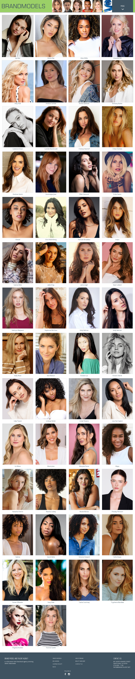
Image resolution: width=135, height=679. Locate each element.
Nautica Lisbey (51, 511)
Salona (17, 556)
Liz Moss (18, 466)
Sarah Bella (51, 556)
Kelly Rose (17, 375)
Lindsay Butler (51, 421)
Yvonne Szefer (51, 647)
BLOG (54, 666)
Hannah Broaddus (84, 239)
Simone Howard (84, 556)
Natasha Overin (17, 511)
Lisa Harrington (117, 421)
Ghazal (17, 239)
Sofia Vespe (117, 556)
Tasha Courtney (84, 602)
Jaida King (50, 285)
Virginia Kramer (17, 647)
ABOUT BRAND (79, 658)
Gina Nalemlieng (51, 239)
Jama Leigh (84, 285)
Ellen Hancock (84, 194)
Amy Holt (18, 103)
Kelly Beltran (84, 330)
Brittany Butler (117, 103)
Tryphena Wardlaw (117, 602)
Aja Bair (17, 58)
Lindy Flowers (84, 421)
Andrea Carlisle (51, 103)
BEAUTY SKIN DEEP (80, 660)
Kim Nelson (51, 375)
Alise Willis (84, 58)
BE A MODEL (56, 660)
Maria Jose (51, 466)
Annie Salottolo (84, 103)
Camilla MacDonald (51, 149)
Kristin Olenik (117, 375)
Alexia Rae (50, 58)
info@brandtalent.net (121, 667)
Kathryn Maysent (18, 330)
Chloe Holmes (117, 149)
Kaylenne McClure (51, 330)
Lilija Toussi (18, 421)
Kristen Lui (84, 375)
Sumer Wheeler (17, 602)
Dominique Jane (51, 194)
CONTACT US (78, 663)
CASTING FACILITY (57, 663)
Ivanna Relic (18, 285)
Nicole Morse (84, 511)
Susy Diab (50, 602)
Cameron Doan (17, 149)
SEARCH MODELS (57, 658)
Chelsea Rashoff (84, 149)
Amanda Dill (117, 58)
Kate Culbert (117, 285)
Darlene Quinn (18, 194)
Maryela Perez (84, 466)
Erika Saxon (117, 194)
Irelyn (117, 239)
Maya (117, 466)
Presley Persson (117, 511)
